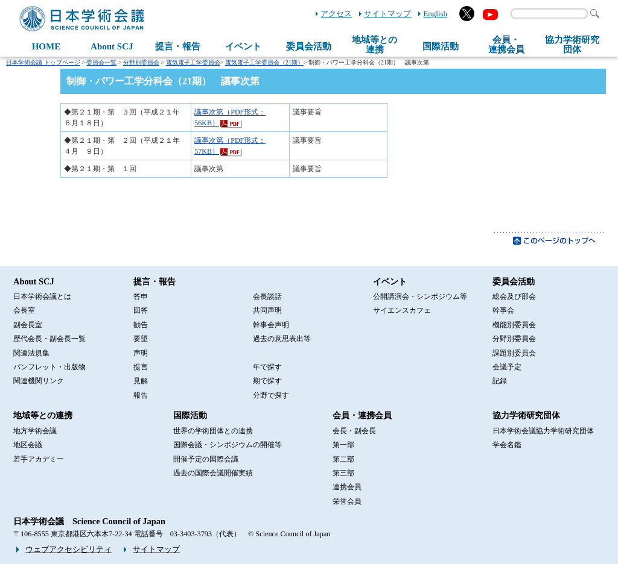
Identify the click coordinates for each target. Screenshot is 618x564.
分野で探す (271, 395)
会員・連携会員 (362, 415)
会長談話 (267, 296)
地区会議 (27, 444)
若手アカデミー (38, 459)
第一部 (343, 444)
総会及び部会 (514, 296)
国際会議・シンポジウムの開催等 (227, 444)
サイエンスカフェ (402, 310)
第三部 (343, 473)
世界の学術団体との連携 (213, 431)
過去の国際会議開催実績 (213, 473)
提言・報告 (177, 46)
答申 (140, 296)
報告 (140, 395)
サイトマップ (387, 13)
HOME (46, 46)
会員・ (506, 45)
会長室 (24, 310)
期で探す (267, 381)
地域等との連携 (42, 415)
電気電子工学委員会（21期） (264, 62)
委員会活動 (308, 46)
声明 (140, 353)
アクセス (336, 13)
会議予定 (506, 367)
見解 (140, 381)
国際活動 (440, 46)
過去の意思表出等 (282, 338)
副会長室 (27, 325)
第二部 (343, 459)
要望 (140, 338)
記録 (499, 381)
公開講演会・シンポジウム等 (420, 296)
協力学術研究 (572, 45)
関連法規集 (31, 353)
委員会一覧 (101, 62)
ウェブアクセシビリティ (68, 549)
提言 (140, 367)
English (435, 13)
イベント (243, 46)
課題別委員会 (514, 353)
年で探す (267, 367)
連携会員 (347, 487)
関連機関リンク (38, 381)
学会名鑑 (506, 444)
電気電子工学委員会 (193, 62)
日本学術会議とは (42, 296)
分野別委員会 (141, 62)
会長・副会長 (354, 431)
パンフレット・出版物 (49, 367)
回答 (140, 310)
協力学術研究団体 (526, 415)
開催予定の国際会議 (205, 459)
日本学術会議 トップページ (43, 62)
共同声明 (267, 310)
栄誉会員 (347, 501)
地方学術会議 (35, 431)
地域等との (374, 45)
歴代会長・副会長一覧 (49, 338)
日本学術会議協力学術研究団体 (543, 431)
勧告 (140, 325)
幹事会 (503, 310)
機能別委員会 (514, 325)
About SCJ (112, 46)
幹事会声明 (271, 325)
